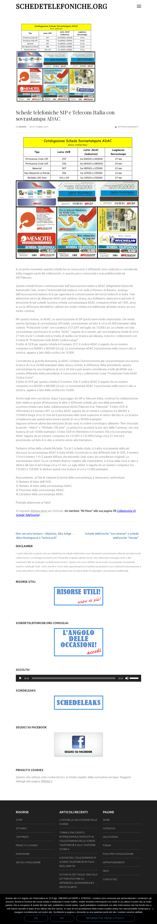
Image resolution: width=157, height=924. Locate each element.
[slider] (74, 678)
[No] (152, 909)
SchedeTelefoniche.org (61, 6)
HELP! (106, 870)
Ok (36, 918)
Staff (19, 819)
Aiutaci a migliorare (28, 862)
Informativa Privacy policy (105, 918)
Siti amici (21, 828)
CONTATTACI (110, 879)
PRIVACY (46, 781)
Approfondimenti (128, 127)
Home (106, 819)
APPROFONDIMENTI (114, 862)
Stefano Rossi (38, 510)
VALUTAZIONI (110, 836)
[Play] (20, 678)
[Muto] (127, 678)
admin (22, 127)
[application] (78, 678)
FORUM (107, 845)
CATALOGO (109, 828)
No (62, 918)
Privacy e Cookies (27, 845)
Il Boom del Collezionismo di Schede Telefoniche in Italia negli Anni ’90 (77, 861)
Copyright (22, 836)
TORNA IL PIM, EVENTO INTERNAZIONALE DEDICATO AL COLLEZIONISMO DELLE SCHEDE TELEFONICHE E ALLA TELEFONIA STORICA (77, 841)
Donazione (23, 853)
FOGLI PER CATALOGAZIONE (118, 853)
